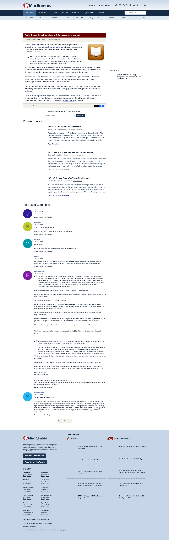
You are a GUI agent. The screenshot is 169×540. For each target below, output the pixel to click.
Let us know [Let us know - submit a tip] (105, 5)
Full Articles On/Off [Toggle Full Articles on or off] (39, 530)
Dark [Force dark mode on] (65, 530)
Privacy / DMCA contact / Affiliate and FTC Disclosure (38, 523)
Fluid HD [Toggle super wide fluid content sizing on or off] (52, 530)
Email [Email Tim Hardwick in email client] (43, 491)
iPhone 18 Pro (29, 18)
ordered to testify (69, 100)
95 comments (64, 170)
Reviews (75, 13)
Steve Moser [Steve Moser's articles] (26, 510)
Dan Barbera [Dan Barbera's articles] (26, 502)
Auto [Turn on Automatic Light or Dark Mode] (58, 530)
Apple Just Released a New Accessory (65, 126)
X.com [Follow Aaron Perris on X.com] (47, 514)
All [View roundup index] (144, 18)
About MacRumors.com (34, 455)
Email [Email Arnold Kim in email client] (24, 475)
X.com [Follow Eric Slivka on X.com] (47, 475)
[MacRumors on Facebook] (123, 5)
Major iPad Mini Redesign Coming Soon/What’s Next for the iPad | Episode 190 (132, 472)
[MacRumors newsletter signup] (145, 5)
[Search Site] (135, 13)
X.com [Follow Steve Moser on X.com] (29, 514)
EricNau (37, 256)
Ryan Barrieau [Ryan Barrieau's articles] (45, 502)
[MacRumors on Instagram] (120, 5)
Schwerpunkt (39, 393)
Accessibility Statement (29, 526)
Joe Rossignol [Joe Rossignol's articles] (45, 479)
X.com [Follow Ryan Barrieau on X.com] (47, 506)
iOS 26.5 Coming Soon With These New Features (70, 178)
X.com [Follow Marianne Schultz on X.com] (47, 498)
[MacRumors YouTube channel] (134, 5)
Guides (54, 13)
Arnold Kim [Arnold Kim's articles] (26, 471)
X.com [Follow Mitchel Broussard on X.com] (29, 491)
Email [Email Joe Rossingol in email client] (43, 483)
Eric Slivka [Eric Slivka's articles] (44, 471)
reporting (35, 45)
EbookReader (39, 271)
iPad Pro (136, 18)
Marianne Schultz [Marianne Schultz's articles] (46, 495)
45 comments (64, 196)
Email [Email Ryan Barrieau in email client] (43, 506)
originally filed (41, 96)
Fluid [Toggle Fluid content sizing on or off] (48, 530)
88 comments (30, 106)
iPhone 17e (80, 18)
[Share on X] (96, 106)
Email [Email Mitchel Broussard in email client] (24, 491)
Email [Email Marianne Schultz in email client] (43, 498)
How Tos (64, 13)
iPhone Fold (43, 18)
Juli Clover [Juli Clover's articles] (26, 479)
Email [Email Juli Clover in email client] (24, 483)
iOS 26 (111, 18)
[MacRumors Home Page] (37, 5)
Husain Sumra (55, 39)
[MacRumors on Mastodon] (130, 5)
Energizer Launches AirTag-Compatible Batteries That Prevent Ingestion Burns (129, 77)
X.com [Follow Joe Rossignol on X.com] (47, 483)
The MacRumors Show (123, 439)
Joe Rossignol (77, 129)
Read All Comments (64, 421)
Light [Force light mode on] (61, 530)
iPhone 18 (101, 18)
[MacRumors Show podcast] (116, 5)
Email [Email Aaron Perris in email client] (43, 514)
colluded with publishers (54, 47)
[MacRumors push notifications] (138, 5)
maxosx (37, 239)
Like (45, 217)
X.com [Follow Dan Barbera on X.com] (29, 506)
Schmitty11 (38, 223)
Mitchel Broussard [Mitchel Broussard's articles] (28, 487)
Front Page (29, 13)
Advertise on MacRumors (35, 462)
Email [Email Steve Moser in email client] (24, 514)
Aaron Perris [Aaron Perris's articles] (45, 510)
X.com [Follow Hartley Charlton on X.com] (29, 498)
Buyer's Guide (88, 13)
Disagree (50, 217)
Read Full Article (53, 144)
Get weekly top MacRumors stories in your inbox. (64, 111)
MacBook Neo (66, 18)
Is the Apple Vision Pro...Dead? (88, 459)
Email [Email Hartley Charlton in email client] (24, 498)
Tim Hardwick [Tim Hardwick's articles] (45, 487)
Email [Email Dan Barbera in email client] (24, 506)
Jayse (36, 210)
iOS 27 (54, 18)
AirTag (90, 18)
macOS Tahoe (123, 18)
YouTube (74, 439)
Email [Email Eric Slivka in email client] (43, 475)
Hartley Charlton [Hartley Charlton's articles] (28, 495)
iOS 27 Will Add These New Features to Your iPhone (71, 152)
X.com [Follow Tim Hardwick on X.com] (47, 491)
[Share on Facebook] (101, 106)
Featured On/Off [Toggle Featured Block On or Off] (28, 530)
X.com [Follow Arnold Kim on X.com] (29, 475)
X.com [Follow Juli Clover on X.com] (29, 483)
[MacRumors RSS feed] (141, 5)
